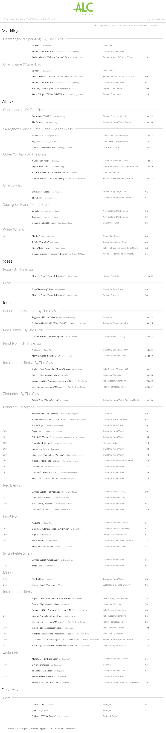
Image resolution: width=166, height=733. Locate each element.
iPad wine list (13, 728)
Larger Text (100, 25)
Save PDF (128, 25)
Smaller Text (115, 25)
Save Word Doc (155, 25)
